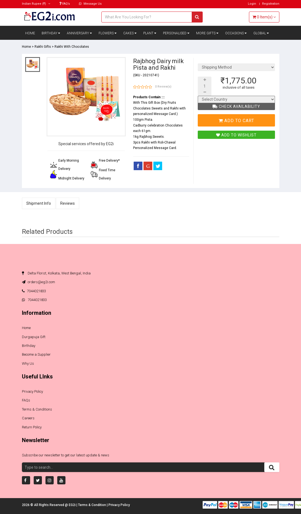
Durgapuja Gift (33, 337)
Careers (28, 418)
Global (261, 33)
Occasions (236, 33)
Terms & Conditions (37, 409)
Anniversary (79, 33)
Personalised (176, 33)
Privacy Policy (32, 391)
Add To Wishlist (236, 135)
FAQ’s (64, 3)
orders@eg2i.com (38, 282)
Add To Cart (236, 120)
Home (30, 33)
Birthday (51, 33)
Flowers (108, 33)
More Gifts (207, 33)
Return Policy (32, 427)
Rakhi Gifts (43, 47)
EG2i (72, 505)
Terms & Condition (92, 505)
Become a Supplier (36, 354)
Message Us (90, 3)
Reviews (67, 203)
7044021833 (34, 291)
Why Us (28, 363)
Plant (149, 33)
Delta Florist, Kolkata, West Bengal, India (56, 273)
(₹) (36, 3)
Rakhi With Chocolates (72, 47)
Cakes (130, 33)
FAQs (26, 400)
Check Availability (236, 106)
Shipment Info (38, 203)
